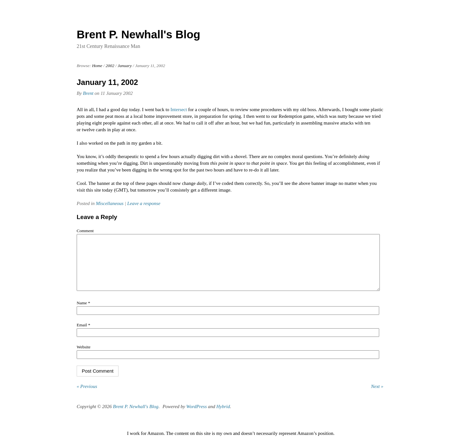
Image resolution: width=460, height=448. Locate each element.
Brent (88, 93)
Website (83, 356)
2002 (110, 65)
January (125, 65)
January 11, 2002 (107, 82)
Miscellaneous (110, 203)
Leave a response (143, 203)
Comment (85, 230)
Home (97, 65)
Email (83, 334)
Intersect (179, 109)
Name (83, 312)
